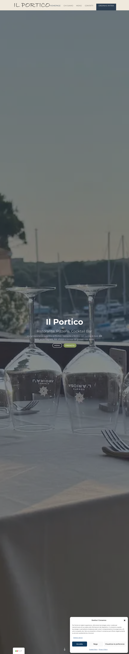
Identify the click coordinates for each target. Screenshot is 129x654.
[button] (124, 620)
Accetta (79, 644)
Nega (95, 644)
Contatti (89, 6)
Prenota (70, 345)
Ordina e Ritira (106, 6)
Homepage (55, 6)
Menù (79, 6)
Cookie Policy (93, 649)
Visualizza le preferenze (114, 644)
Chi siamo (68, 6)
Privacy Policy (103, 649)
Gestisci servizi (78, 637)
